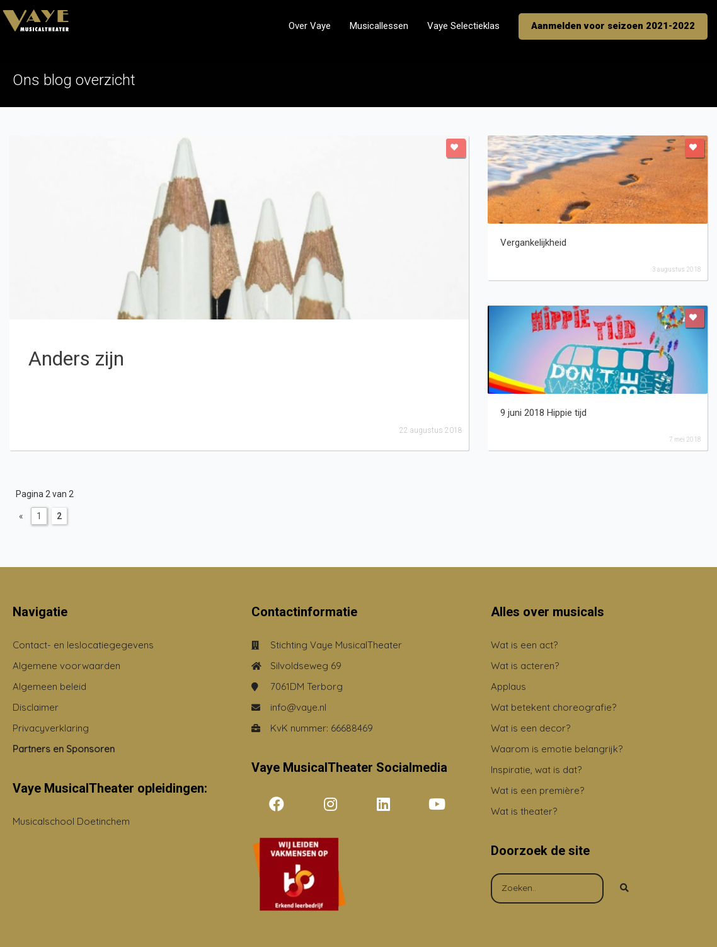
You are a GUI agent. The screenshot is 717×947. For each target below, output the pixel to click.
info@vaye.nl (298, 707)
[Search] (624, 888)
